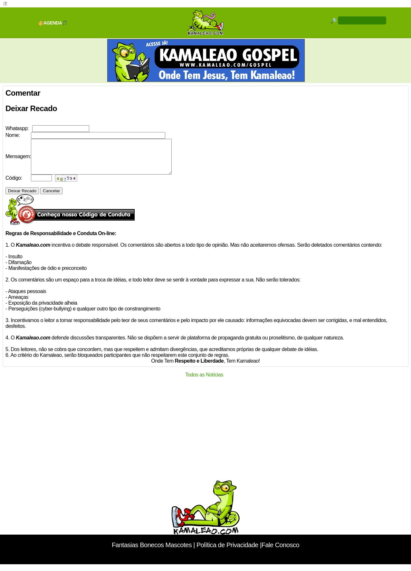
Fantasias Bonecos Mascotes (152, 551)
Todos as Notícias (204, 381)
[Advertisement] (205, 435)
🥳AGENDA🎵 (52, 22)
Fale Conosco (280, 551)
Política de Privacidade (227, 551)
